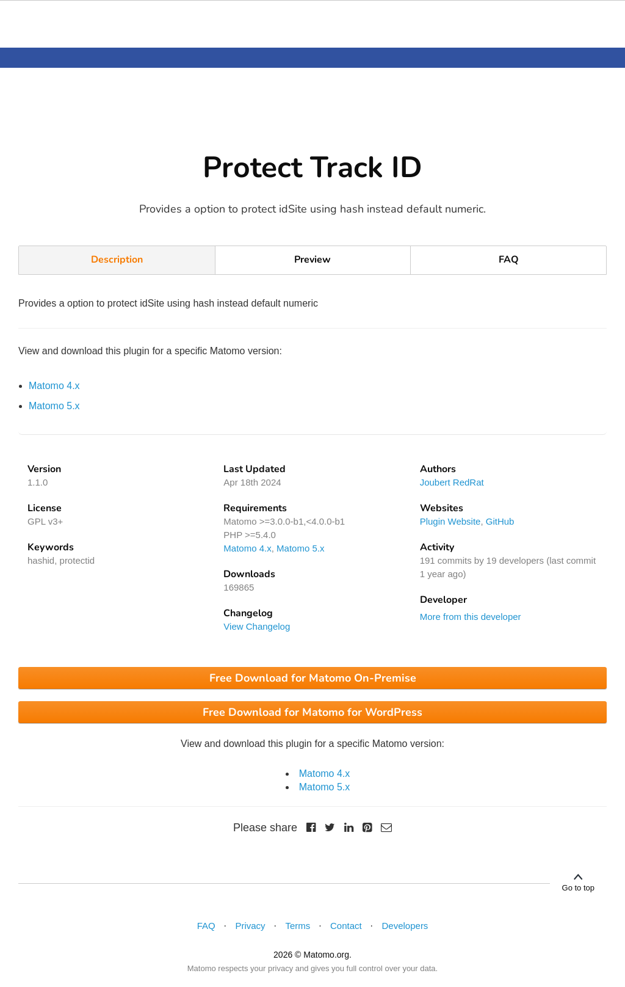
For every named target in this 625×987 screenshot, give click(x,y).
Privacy (250, 925)
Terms (297, 925)
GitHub (500, 521)
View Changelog (256, 626)
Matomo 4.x (54, 386)
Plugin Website (450, 521)
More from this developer (470, 616)
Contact (346, 925)
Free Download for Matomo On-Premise (312, 678)
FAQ (509, 259)
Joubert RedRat (452, 482)
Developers (405, 925)
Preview (312, 259)
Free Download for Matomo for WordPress (312, 712)
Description (117, 259)
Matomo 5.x (54, 406)
